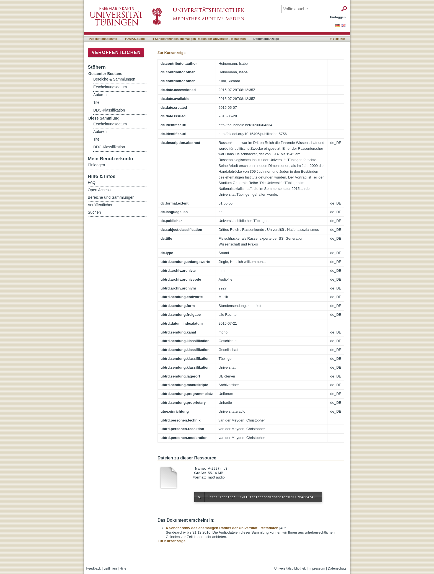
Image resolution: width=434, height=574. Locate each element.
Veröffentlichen (116, 52)
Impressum (317, 568)
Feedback (93, 568)
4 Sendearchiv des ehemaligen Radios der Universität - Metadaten (199, 38)
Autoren (100, 95)
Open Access (99, 190)
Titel (96, 102)
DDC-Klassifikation (109, 110)
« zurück (337, 39)
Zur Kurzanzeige (171, 53)
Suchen (94, 212)
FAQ (91, 182)
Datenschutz (337, 568)
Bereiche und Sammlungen (111, 197)
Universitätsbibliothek (290, 568)
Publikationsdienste (103, 38)
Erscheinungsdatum (110, 87)
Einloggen (338, 17)
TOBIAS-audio (135, 38)
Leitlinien (110, 568)
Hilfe (123, 568)
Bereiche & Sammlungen (114, 79)
